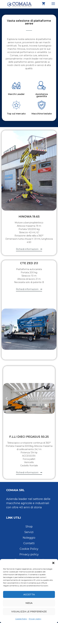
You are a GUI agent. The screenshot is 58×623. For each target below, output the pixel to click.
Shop (29, 526)
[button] (53, 562)
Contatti (29, 543)
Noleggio (29, 537)
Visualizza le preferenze (29, 611)
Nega (29, 602)
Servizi (29, 532)
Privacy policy (35, 619)
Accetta (29, 594)
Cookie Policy (21, 619)
